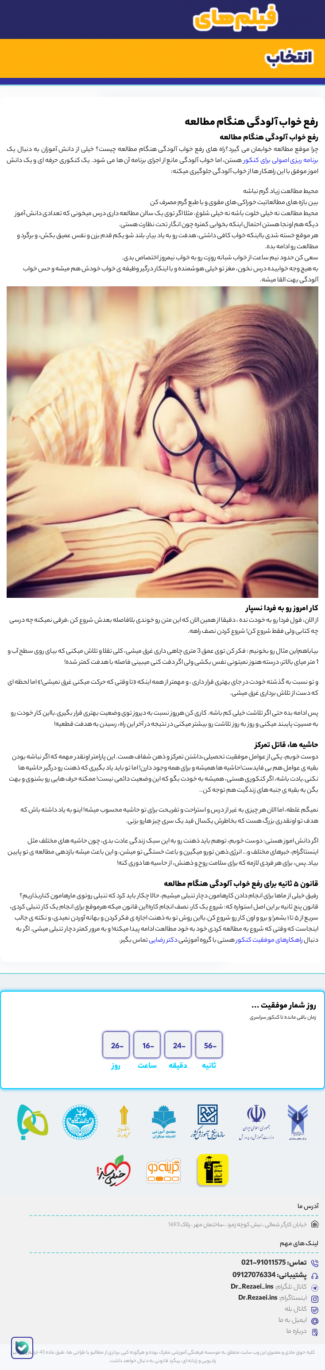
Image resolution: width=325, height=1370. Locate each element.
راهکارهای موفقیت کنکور (269, 940)
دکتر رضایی (163, 940)
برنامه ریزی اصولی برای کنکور (281, 161)
